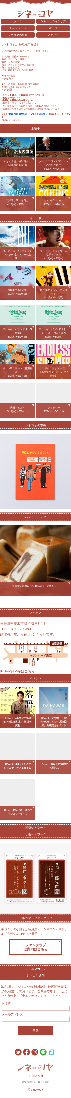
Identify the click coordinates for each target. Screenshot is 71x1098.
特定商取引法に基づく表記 (35, 1082)
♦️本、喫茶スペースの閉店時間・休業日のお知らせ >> (29, 106)
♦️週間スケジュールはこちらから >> (20, 103)
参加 (36, 1030)
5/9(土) (5, 114)
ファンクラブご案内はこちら (36, 947)
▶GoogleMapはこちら (17, 671)
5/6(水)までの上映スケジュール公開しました (26, 51)
